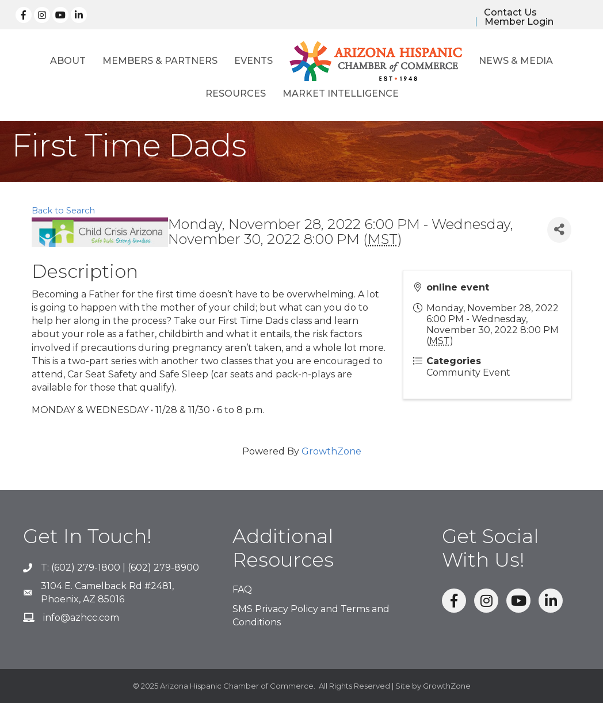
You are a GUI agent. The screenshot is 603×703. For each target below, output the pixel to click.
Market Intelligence (341, 93)
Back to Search (63, 210)
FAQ (242, 589)
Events (253, 60)
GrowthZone (331, 451)
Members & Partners (159, 60)
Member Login (519, 21)
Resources (235, 93)
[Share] (559, 230)
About (68, 60)
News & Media (516, 60)
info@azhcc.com (81, 617)
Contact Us (510, 12)
